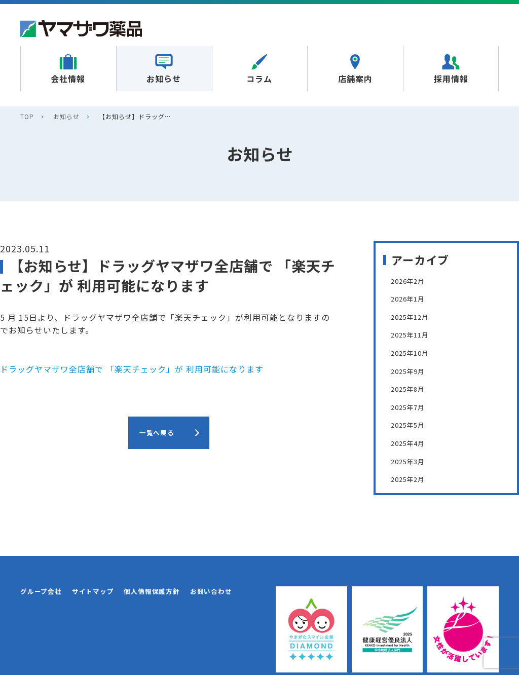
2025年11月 (414, 334)
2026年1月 (412, 298)
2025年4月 (412, 442)
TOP (27, 116)
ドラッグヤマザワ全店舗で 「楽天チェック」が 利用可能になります (132, 369)
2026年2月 (412, 280)
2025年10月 (414, 352)
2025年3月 (412, 461)
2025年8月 (412, 388)
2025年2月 (412, 478)
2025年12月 (414, 316)
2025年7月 (412, 406)
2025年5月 (412, 424)
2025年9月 (412, 370)
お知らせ (66, 116)
